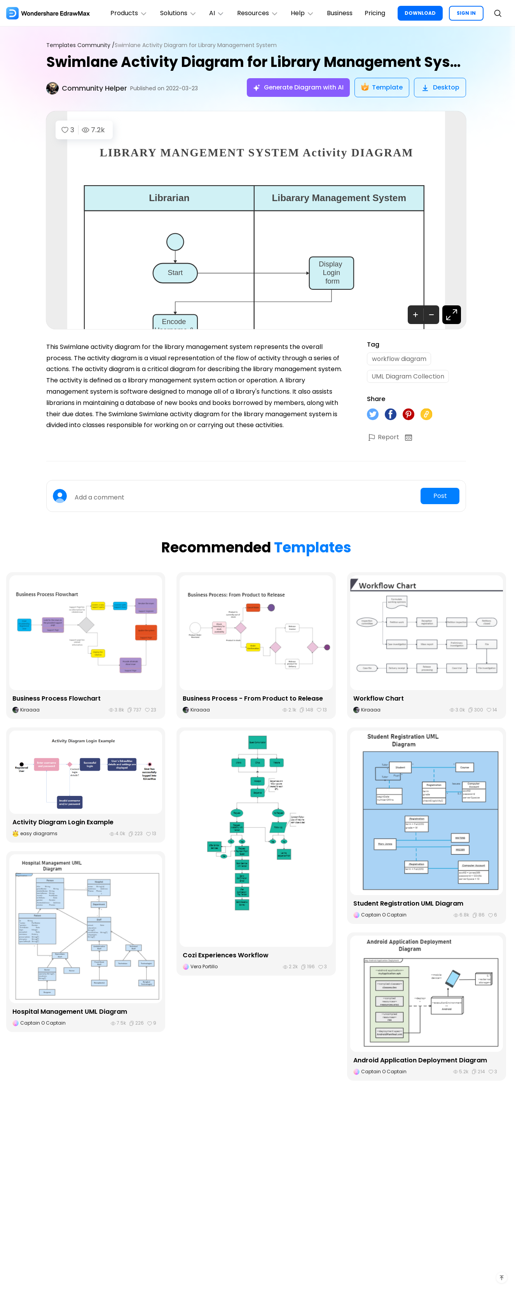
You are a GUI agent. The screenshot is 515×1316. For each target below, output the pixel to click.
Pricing (375, 13)
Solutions (177, 13)
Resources (257, 13)
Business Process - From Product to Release (253, 698)
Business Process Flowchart (56, 698)
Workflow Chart (378, 698)
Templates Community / (80, 45)
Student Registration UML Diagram (408, 904)
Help (302, 13)
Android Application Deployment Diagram (420, 1060)
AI (216, 13)
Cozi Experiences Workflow (226, 956)
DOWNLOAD (420, 13)
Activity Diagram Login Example (62, 822)
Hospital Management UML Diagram (69, 1012)
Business (339, 13)
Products (128, 13)
